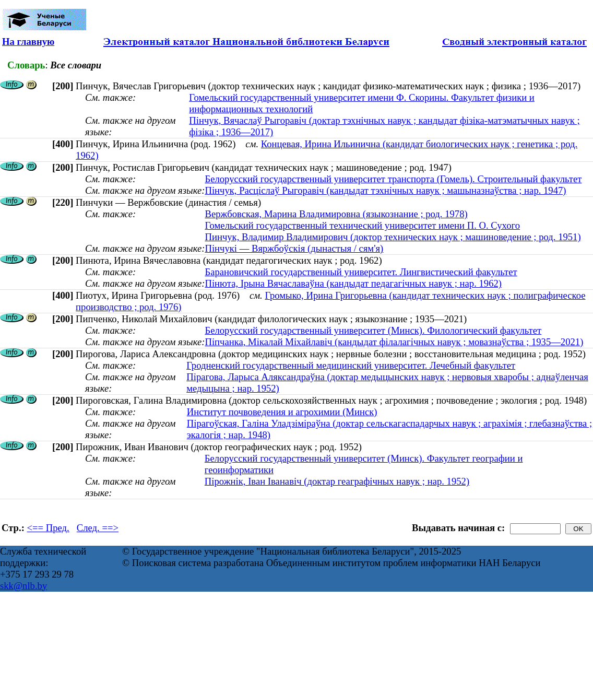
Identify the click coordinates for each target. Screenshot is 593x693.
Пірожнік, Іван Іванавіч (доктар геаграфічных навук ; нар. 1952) (337, 481)
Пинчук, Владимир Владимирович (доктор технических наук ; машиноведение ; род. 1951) (392, 236)
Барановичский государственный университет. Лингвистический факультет (361, 271)
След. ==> (97, 527)
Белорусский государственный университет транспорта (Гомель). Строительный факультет (393, 178)
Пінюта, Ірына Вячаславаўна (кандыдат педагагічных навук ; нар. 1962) (353, 283)
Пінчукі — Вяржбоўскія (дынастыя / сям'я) (294, 248)
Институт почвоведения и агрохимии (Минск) (282, 411)
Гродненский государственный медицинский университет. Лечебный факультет (350, 365)
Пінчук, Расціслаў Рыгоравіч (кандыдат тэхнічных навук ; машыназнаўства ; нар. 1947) (385, 190)
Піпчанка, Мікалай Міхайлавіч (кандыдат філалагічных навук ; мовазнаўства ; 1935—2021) (394, 341)
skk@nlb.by (23, 585)
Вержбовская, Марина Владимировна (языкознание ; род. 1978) (336, 213)
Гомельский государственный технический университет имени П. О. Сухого (362, 225)
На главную (28, 41)
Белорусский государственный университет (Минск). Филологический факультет (373, 330)
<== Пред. (48, 527)
